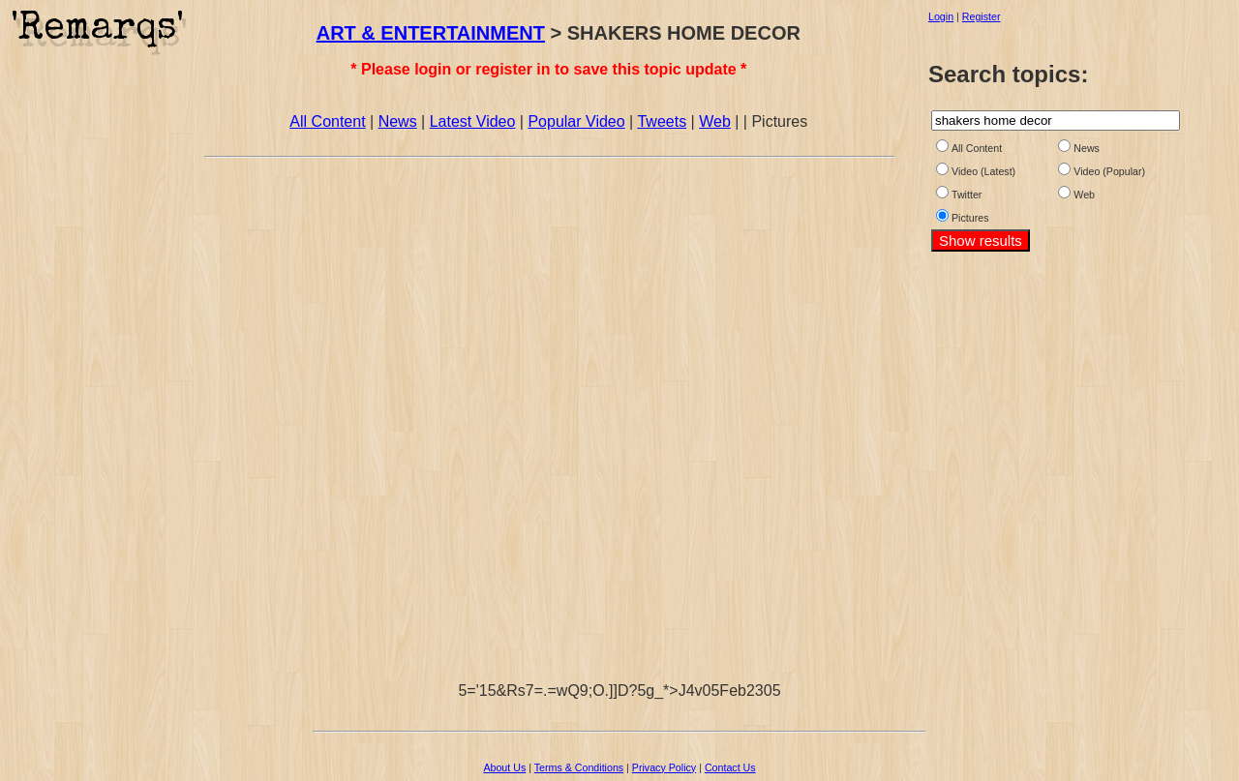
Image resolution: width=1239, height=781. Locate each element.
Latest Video (473, 121)
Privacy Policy (664, 767)
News (397, 121)
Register (981, 16)
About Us (504, 767)
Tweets (661, 121)
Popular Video (576, 121)
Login (940, 16)
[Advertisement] (99, 351)
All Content (327, 121)
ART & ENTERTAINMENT (431, 33)
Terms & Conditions (578, 767)
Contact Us (730, 767)
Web (715, 121)
